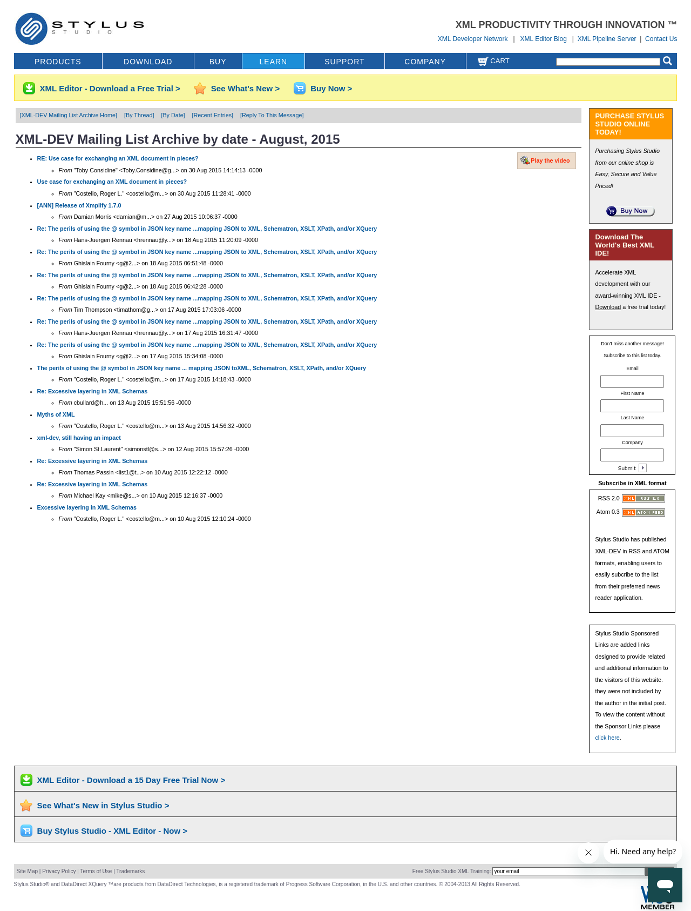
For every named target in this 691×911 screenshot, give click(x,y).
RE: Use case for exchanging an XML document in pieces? (118, 158)
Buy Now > (331, 88)
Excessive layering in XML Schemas (87, 507)
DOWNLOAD (148, 61)
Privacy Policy (59, 871)
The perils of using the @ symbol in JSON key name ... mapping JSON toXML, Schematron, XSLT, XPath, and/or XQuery (201, 368)
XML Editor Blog (543, 39)
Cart (493, 61)
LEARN (274, 61)
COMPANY (425, 61)
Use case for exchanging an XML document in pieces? (112, 181)
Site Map (27, 871)
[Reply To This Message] (271, 115)
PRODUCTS (58, 61)
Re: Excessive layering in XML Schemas (92, 391)
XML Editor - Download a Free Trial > (110, 88)
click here (607, 737)
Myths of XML (56, 414)
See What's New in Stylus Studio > (103, 805)
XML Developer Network (473, 39)
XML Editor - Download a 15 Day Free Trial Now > (131, 780)
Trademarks (130, 871)
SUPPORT (344, 61)
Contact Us (661, 39)
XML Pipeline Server (607, 39)
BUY (218, 61)
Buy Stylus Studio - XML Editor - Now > (112, 830)
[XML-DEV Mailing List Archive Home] (68, 115)
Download (608, 307)
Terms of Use (96, 871)
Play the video (550, 160)
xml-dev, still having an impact (79, 437)
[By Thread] (139, 115)
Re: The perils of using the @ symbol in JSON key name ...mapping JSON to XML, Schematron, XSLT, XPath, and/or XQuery (207, 228)
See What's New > (245, 88)
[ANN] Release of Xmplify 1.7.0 (79, 205)
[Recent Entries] (212, 115)
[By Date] (173, 115)
